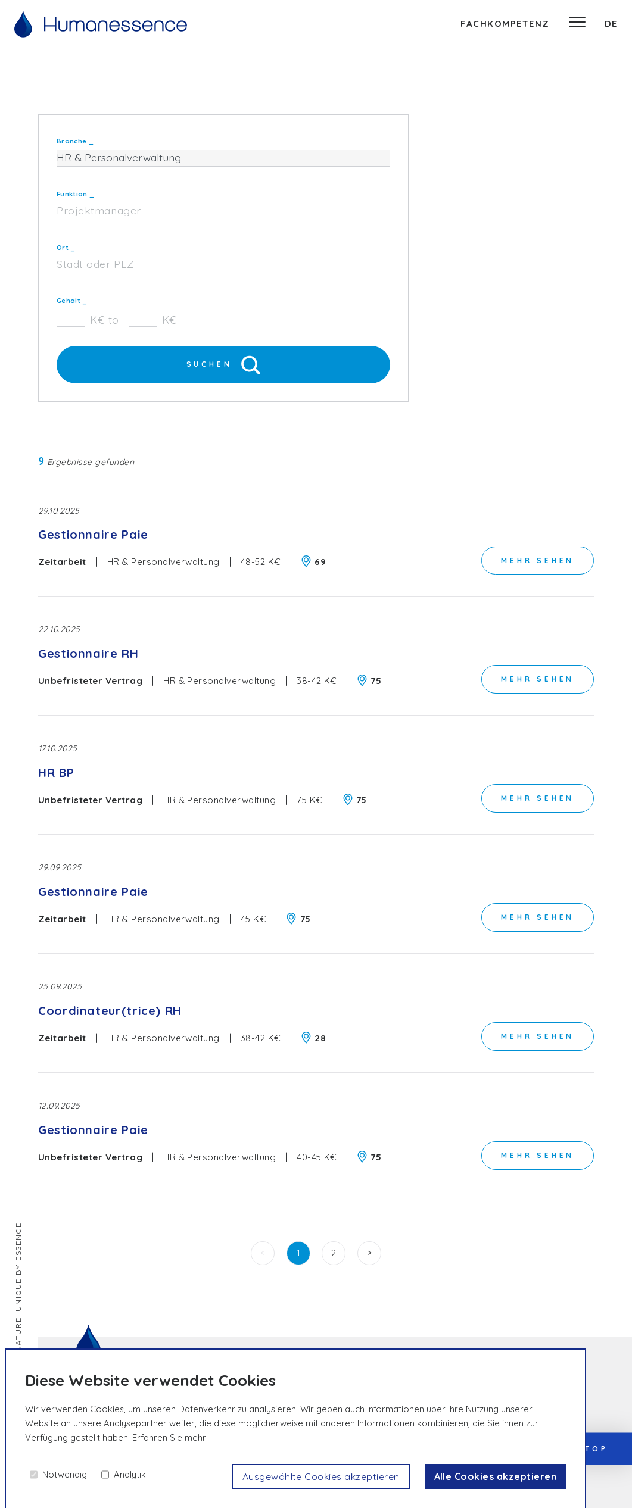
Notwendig (64, 1474)
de (611, 23)
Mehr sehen (537, 559)
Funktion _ (75, 194)
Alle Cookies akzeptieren (495, 1476)
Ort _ (66, 247)
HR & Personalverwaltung (163, 562)
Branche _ (75, 141)
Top (596, 1448)
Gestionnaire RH (88, 654)
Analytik (130, 1474)
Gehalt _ (72, 300)
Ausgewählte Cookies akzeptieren (321, 1476)
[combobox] (223, 211)
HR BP (56, 773)
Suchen (223, 364)
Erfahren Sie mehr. (169, 1437)
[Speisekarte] (577, 24)
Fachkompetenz (505, 23)
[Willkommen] (100, 24)
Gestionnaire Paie (93, 535)
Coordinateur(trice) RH (110, 1011)
